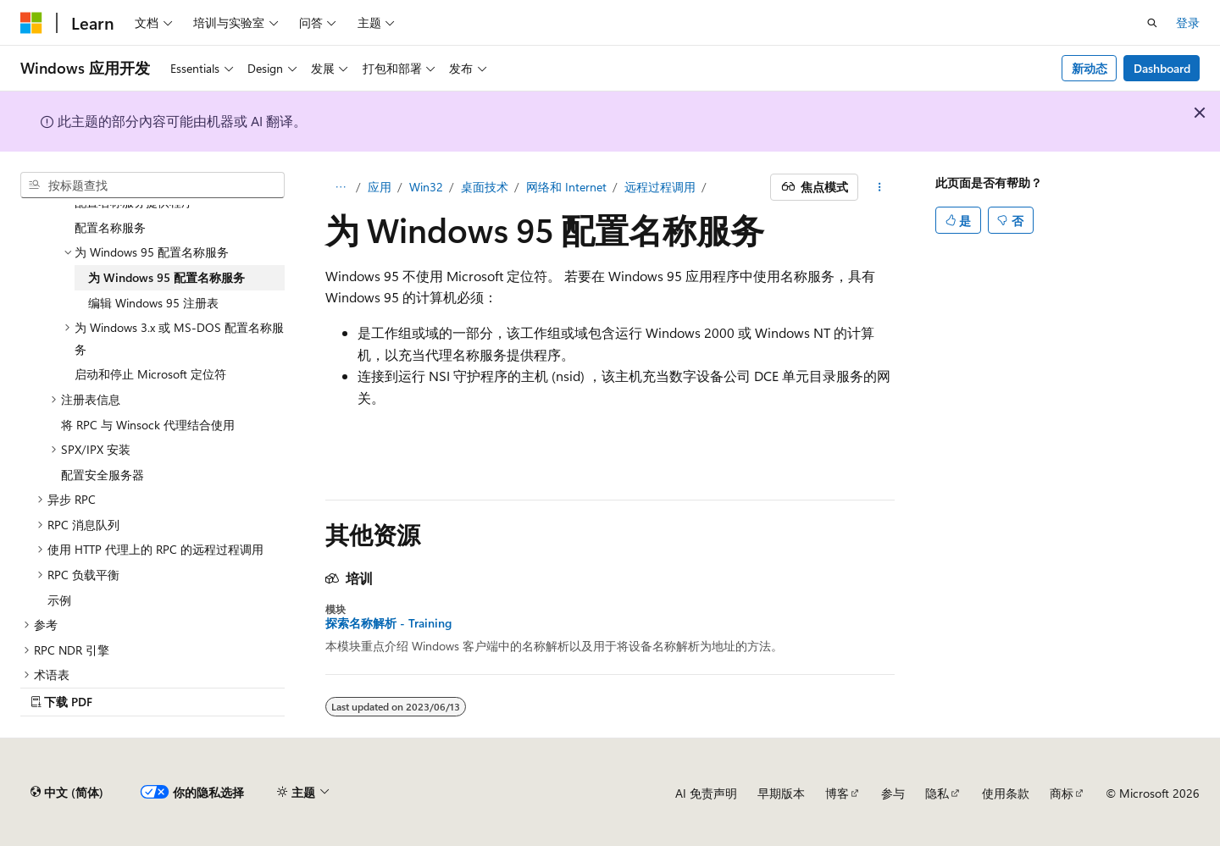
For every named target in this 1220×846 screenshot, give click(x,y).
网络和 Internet (566, 187)
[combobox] (152, 185)
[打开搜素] (1152, 23)
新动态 (1089, 68)
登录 (1188, 22)
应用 (379, 187)
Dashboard (1162, 68)
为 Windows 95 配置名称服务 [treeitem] (166, 277)
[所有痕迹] (340, 187)
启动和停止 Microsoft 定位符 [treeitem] (150, 374)
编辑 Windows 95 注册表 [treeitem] (153, 303)
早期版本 (781, 793)
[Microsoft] (31, 23)
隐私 (937, 793)
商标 (1061, 793)
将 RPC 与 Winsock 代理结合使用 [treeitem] (148, 425)
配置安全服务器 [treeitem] (102, 475)
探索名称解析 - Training (388, 623)
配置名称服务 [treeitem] (110, 227)
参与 (893, 793)
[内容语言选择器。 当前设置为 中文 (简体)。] (67, 792)
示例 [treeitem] (59, 600)
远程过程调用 (660, 187)
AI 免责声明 (706, 793)
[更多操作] (880, 187)
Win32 (426, 187)
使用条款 (1005, 793)
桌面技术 (484, 187)
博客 (837, 793)
